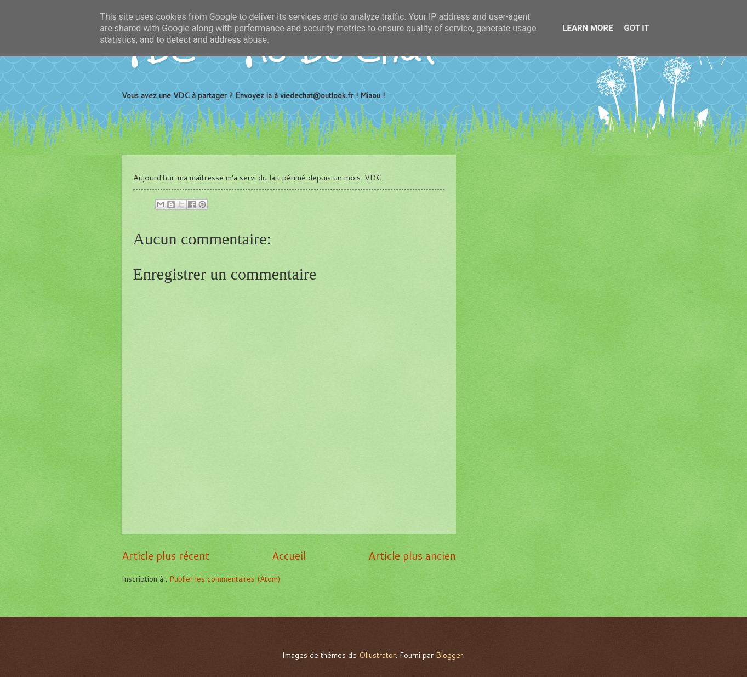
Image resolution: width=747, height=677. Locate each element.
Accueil (289, 555)
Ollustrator (377, 655)
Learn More (587, 28)
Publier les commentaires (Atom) (224, 578)
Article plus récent (165, 555)
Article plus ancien (412, 555)
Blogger (449, 655)
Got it (636, 28)
